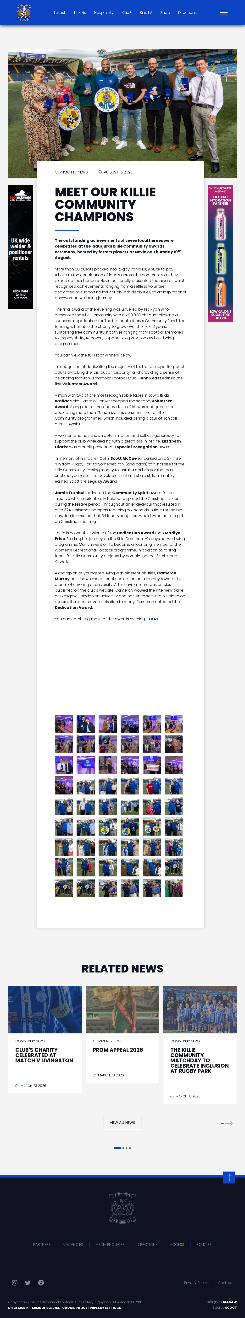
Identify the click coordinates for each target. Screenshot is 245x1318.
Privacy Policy (195, 1282)
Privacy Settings (105, 1308)
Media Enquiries (110, 1244)
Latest (59, 12)
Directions (187, 12)
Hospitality (104, 12)
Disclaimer (18, 1308)
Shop (165, 12)
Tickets (79, 12)
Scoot (231, 1308)
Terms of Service (45, 1308)
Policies (204, 1244)
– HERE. (153, 619)
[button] (227, 1124)
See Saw (230, 1302)
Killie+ (127, 12)
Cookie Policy (75, 1308)
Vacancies (73, 1244)
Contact (225, 1282)
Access (177, 1244)
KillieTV (146, 12)
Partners (42, 1244)
